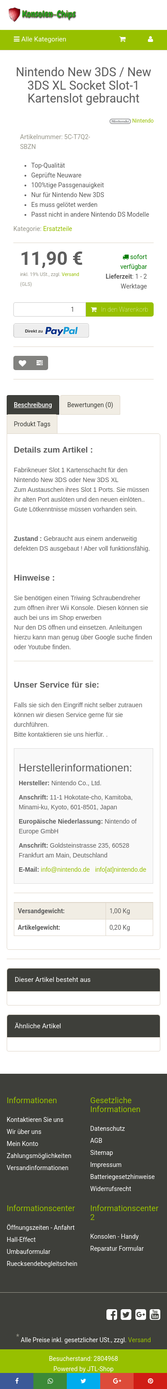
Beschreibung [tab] (33, 404)
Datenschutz (107, 1128)
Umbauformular (28, 1251)
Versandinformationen (38, 1167)
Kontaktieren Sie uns (35, 1119)
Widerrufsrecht (110, 1188)
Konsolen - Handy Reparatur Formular (117, 1242)
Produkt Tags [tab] (32, 424)
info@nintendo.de (65, 869)
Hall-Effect (21, 1239)
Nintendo (132, 121)
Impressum (106, 1164)
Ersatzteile (57, 228)
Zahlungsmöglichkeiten (39, 1155)
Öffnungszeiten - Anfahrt (41, 1227)
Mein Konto (22, 1143)
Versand (70, 274)
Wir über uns (24, 1131)
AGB (96, 1140)
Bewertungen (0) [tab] (90, 404)
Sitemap (101, 1152)
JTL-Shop (100, 1369)
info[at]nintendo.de (120, 869)
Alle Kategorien (40, 39)
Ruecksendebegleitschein (42, 1263)
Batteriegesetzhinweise (122, 1176)
